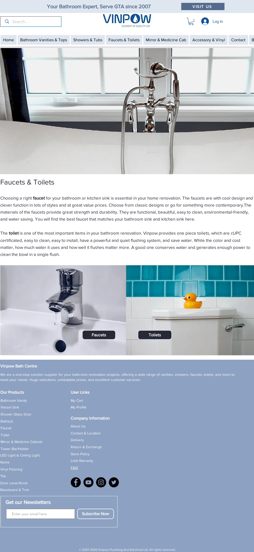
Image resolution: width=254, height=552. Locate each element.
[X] (114, 482)
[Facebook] (76, 482)
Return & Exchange (86, 447)
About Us (78, 426)
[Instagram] (101, 482)
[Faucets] (99, 335)
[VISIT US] (202, 6)
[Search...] (31, 22)
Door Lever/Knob (14, 483)
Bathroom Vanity (14, 400)
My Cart (77, 400)
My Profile (78, 407)
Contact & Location (86, 433)
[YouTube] (88, 482)
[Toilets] (155, 335)
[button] (191, 21)
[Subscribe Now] (95, 514)
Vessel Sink (10, 407)
